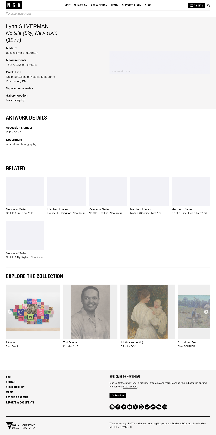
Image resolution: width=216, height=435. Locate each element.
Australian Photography (21, 144)
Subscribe (118, 395)
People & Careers (17, 397)
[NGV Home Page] (14, 5)
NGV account (130, 387)
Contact (11, 382)
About (10, 377)
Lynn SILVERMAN (27, 26)
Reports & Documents (20, 402)
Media (9, 392)
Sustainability (15, 387)
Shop (148, 5)
